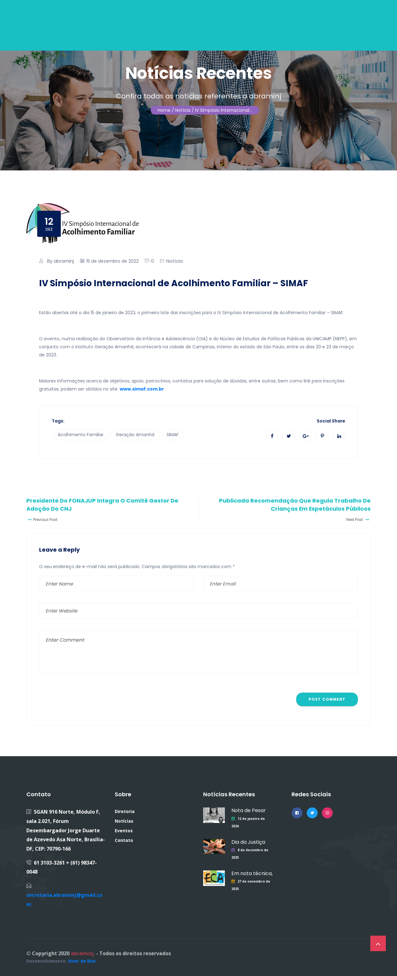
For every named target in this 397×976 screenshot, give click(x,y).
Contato (124, 840)
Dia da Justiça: (248, 842)
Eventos (124, 831)
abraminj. (83, 953)
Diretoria (125, 811)
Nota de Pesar (248, 810)
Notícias (124, 821)
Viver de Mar (82, 961)
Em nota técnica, (252, 873)
